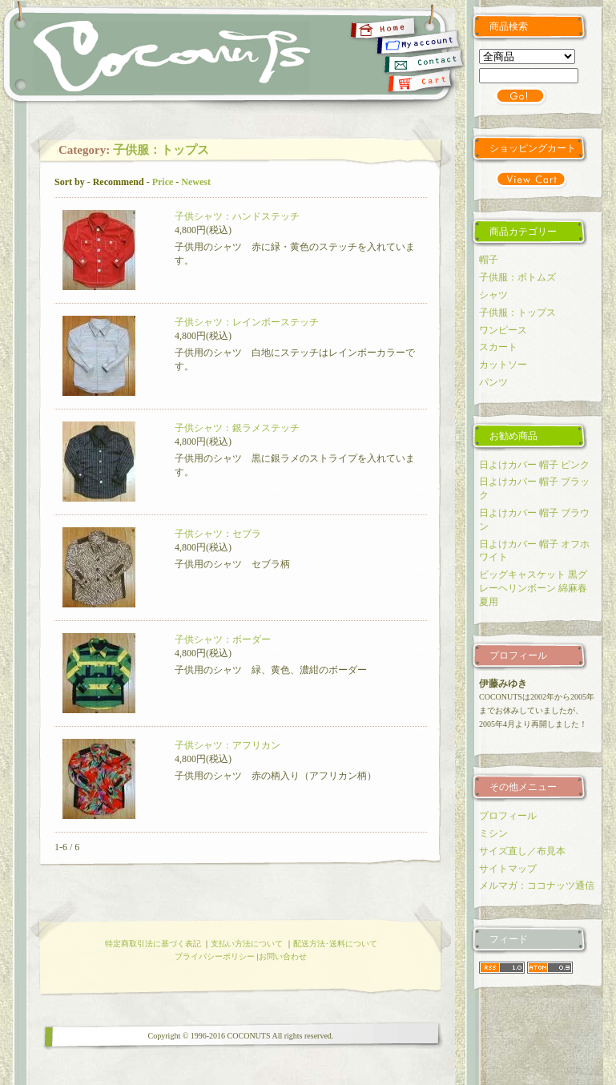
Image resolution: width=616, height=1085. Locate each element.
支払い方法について (247, 943)
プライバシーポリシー (215, 956)
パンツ (493, 382)
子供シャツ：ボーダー (223, 639)
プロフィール (508, 815)
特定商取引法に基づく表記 (153, 943)
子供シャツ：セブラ (218, 533)
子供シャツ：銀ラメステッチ (237, 428)
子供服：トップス (161, 149)
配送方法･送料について (335, 943)
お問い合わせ (283, 956)
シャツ (493, 294)
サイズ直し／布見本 (522, 851)
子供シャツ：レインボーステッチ (247, 322)
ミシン (493, 833)
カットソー (503, 364)
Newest (196, 182)
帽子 (488, 259)
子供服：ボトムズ (517, 277)
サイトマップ (508, 868)
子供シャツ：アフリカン (227, 745)
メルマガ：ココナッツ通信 (536, 885)
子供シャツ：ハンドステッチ (237, 216)
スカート (498, 347)
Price (163, 182)
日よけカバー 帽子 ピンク (534, 464)
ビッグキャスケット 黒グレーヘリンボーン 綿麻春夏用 (533, 588)
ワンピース (503, 330)
